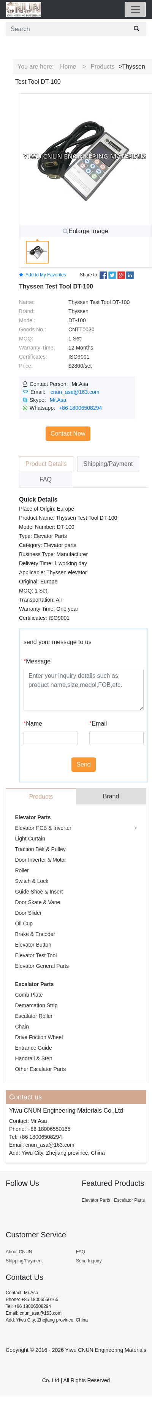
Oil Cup (24, 923)
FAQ (80, 1251)
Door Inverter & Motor (40, 860)
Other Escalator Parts (40, 1069)
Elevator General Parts (42, 966)
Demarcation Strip (36, 1005)
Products (102, 66)
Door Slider (28, 913)
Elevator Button (33, 945)
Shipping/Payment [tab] (108, 464)
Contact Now (68, 433)
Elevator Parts (33, 817)
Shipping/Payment (24, 1261)
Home (68, 66)
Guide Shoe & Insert (39, 892)
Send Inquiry (88, 1261)
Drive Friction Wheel (39, 1037)
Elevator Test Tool (36, 955)
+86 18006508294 (80, 408)
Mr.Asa (58, 400)
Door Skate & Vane (37, 902)
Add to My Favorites (42, 274)
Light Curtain (30, 839)
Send (83, 764)
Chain (22, 1027)
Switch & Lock (31, 881)
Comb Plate (29, 995)
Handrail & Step (33, 1058)
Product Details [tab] (46, 464)
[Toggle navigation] (135, 9)
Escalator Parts (34, 984)
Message (37, 661)
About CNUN (19, 1251)
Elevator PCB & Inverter (43, 828)
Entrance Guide (33, 1048)
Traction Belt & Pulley (40, 849)
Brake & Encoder (35, 934)
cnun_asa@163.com (75, 392)
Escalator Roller (33, 1016)
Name (33, 723)
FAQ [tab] (46, 479)
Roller (22, 870)
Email (98, 723)
